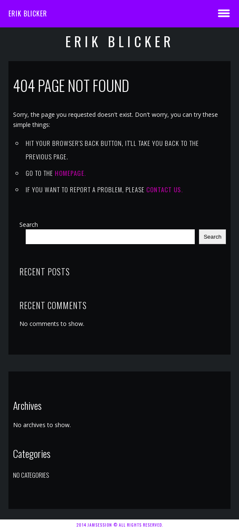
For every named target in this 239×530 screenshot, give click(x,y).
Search (28, 225)
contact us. (164, 189)
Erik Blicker (27, 13)
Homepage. (70, 173)
